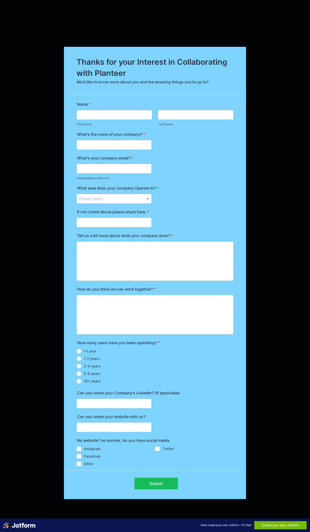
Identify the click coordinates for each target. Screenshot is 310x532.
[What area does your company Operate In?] (114, 199)
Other (88, 463)
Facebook (92, 456)
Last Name (165, 124)
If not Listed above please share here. (113, 211)
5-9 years (92, 373)
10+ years (92, 381)
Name (84, 104)
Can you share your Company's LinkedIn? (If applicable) (128, 392)
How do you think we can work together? (116, 289)
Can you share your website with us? (111, 416)
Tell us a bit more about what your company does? (125, 235)
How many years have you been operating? (118, 342)
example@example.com (93, 178)
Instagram (92, 448)
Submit (156, 483)
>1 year (90, 351)
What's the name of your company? (111, 134)
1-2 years (92, 358)
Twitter (168, 448)
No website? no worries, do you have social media (123, 440)
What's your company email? (105, 158)
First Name (84, 124)
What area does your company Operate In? (118, 188)
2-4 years (92, 366)
